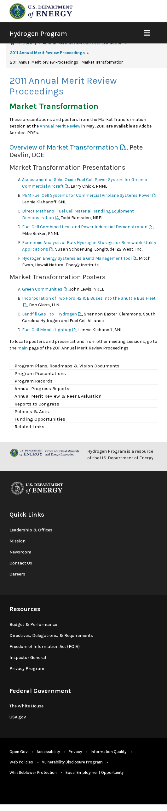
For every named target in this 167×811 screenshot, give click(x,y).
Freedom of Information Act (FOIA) (44, 646)
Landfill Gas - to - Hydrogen (49, 314)
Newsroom (20, 552)
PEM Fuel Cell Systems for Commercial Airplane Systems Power (86, 195)
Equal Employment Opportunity (95, 772)
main (22, 348)
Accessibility (48, 751)
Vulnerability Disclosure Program (72, 762)
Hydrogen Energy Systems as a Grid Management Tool (77, 258)
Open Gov (18, 751)
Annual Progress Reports (41, 388)
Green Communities (42, 289)
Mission (17, 541)
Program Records (33, 381)
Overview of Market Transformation (63, 147)
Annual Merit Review (60, 126)
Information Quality (108, 751)
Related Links (29, 426)
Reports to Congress (36, 404)
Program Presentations (40, 373)
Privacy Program (26, 668)
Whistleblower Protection (33, 772)
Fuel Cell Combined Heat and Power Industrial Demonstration (84, 227)
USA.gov (17, 717)
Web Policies (21, 762)
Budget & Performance (33, 624)
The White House (26, 706)
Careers (17, 574)
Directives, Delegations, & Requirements (51, 635)
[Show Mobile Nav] (146, 33)
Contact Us (20, 563)
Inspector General (27, 657)
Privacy (75, 751)
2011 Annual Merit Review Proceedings (47, 52)
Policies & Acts (31, 411)
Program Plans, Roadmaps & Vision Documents (66, 366)
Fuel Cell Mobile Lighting (46, 329)
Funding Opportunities (39, 419)
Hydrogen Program (38, 33)
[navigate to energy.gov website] (40, 11)
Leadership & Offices (30, 530)
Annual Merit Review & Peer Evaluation (57, 396)
